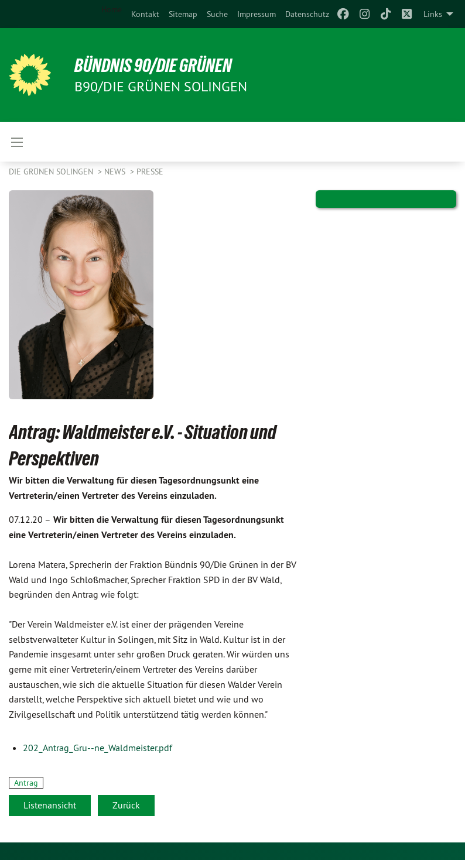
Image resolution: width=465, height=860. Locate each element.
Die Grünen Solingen (52, 171)
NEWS (116, 171)
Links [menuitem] (432, 14)
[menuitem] (145, 14)
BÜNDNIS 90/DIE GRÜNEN (153, 65)
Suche (217, 14)
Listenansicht (49, 805)
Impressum (256, 14)
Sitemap (183, 14)
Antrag (26, 782)
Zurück (126, 805)
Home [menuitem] (111, 9)
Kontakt (145, 14)
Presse (149, 171)
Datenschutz (307, 14)
